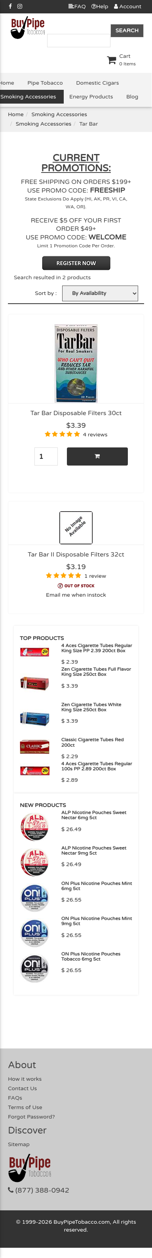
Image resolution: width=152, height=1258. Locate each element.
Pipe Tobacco (45, 83)
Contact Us (22, 1088)
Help (99, 6)
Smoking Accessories (59, 114)
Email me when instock (76, 595)
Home (16, 114)
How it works (25, 1079)
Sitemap (19, 1144)
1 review (95, 576)
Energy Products (91, 96)
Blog (132, 96)
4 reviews (95, 434)
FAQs (15, 1098)
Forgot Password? (31, 1116)
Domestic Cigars (97, 83)
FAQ (77, 6)
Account (127, 6)
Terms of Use (25, 1107)
